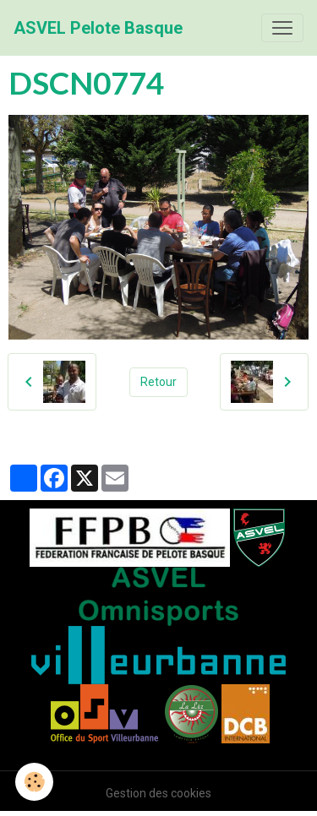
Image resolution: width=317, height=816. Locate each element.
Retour (158, 382)
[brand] (98, 28)
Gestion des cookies (158, 793)
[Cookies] (34, 782)
